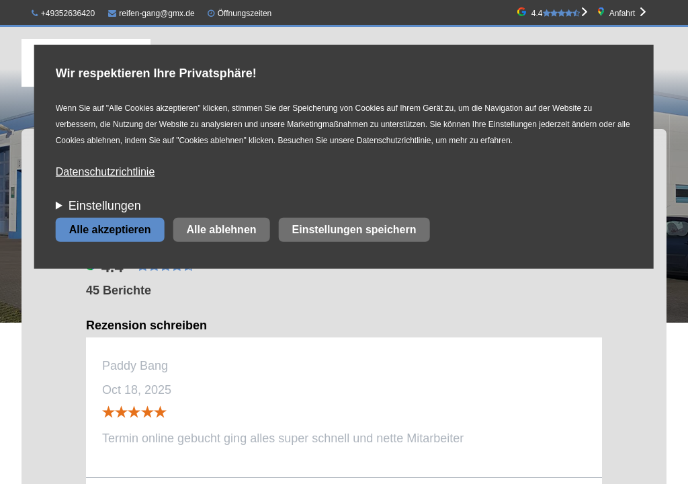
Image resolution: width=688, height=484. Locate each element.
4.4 (555, 13)
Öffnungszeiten (245, 13)
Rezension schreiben (146, 325)
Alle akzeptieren (110, 229)
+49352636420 (63, 13)
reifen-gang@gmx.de (151, 13)
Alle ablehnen (222, 229)
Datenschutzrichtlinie (105, 171)
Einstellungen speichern (354, 229)
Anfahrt (622, 13)
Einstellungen (105, 205)
